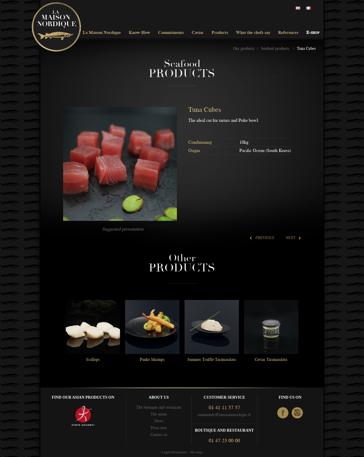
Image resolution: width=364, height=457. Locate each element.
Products (220, 33)
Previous (264, 238)
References (288, 33)
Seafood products (275, 48)
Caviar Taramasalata (271, 359)
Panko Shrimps (152, 359)
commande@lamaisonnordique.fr (224, 414)
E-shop (312, 33)
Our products (243, 48)
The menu (159, 414)
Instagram (297, 413)
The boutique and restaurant (158, 407)
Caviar (198, 33)
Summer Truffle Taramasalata (211, 359)
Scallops (93, 359)
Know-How (139, 33)
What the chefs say (253, 33)
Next (290, 238)
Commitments (171, 33)
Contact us (158, 434)
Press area (159, 427)
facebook (283, 413)
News (158, 421)
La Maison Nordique (102, 33)
